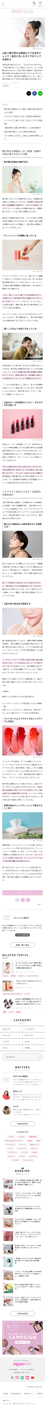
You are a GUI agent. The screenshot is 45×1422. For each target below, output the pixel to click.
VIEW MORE (22, 1123)
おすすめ (21, 1137)
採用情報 (39, 1393)
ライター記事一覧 (22, 935)
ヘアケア (5, 1041)
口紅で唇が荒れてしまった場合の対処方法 (20, 131)
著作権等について (29, 1393)
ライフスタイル (28, 1160)
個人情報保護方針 (16, 1393)
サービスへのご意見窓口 (27, 1369)
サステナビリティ (30, 1403)
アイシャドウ (10, 1144)
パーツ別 (24, 1152)
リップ (27, 994)
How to (5, 86)
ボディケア (29, 1035)
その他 (27, 1048)
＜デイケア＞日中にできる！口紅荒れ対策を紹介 (22, 116)
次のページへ (22, 893)
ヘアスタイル (22, 1148)
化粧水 (34, 1152)
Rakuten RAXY (13, 4)
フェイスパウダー (32, 976)
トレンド (22, 1144)
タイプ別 (15, 1160)
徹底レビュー (34, 1144)
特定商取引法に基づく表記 (22, 1372)
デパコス (11, 1156)
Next (39, 904)
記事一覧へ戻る (22, 944)
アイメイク (6, 1035)
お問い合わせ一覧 (18, 1403)
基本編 (13, 976)
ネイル (27, 1041)
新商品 (18, 1012)
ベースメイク (14, 83)
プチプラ (33, 1148)
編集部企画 (33, 1137)
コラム (4, 1048)
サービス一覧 (7, 1403)
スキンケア (6, 1029)
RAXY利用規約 (13, 1369)
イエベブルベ (12, 1152)
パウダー (21, 976)
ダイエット (33, 1156)
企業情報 (5, 1393)
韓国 (4, 1012)
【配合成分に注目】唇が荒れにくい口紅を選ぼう (22, 127)
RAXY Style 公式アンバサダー (12, 994)
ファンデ (21, 1156)
